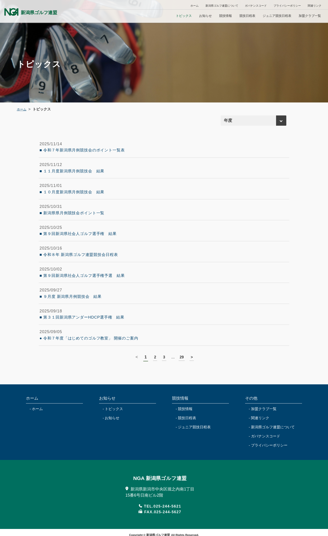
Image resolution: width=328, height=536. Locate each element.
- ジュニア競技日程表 (193, 458)
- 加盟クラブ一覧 (263, 440)
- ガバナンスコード (264, 467)
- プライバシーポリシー (268, 476)
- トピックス (113, 440)
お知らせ (205, 16)
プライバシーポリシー (287, 5)
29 (182, 387)
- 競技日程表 (186, 449)
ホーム (194, 5)
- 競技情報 (184, 440)
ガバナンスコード (256, 5)
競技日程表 (247, 16)
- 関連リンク (259, 449)
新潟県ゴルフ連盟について (221, 5)
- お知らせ (111, 449)
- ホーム (36, 440)
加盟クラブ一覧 (310, 16)
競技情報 (225, 16)
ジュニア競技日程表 (277, 16)
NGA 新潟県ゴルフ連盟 (160, 508)
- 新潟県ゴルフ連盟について (272, 458)
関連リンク (314, 5)
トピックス (184, 16)
